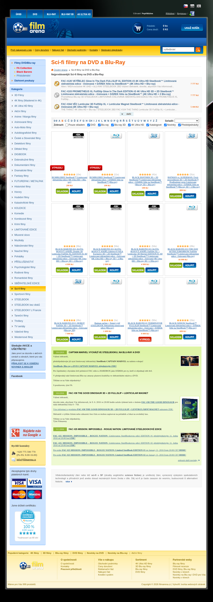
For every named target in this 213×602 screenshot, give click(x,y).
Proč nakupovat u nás (21, 50)
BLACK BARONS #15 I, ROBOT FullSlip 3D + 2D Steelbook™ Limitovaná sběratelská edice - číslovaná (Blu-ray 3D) (69, 326)
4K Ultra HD (136, 124)
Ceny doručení (42, 50)
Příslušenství (23, 75)
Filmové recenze (181, 566)
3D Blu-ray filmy (143, 566)
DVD (91, 124)
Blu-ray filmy (141, 569)
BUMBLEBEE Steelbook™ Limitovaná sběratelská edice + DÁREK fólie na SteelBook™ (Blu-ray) (107, 179)
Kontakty (93, 50)
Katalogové (153, 124)
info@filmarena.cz (26, 459)
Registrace (181, 13)
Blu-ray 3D (118, 124)
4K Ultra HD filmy (143, 563)
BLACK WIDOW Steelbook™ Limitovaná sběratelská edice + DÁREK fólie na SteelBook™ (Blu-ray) (183, 325)
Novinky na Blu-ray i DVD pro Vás (189, 575)
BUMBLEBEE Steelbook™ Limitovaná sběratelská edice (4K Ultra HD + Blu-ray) (69, 179)
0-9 (55, 120)
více (68, 481)
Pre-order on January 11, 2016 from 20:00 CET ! (119, 450)
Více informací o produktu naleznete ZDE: (113, 409)
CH (90, 120)
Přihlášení (170, 13)
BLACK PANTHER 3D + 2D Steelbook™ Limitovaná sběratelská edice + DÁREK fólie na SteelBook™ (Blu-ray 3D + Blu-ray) (145, 181)
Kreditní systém (105, 575)
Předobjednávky (188, 124)
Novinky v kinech (181, 572)
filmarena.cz (165, 584)
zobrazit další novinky (187, 460)
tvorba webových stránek (193, 584)
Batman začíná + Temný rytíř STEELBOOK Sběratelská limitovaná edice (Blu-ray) (107, 325)
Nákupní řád (58, 50)
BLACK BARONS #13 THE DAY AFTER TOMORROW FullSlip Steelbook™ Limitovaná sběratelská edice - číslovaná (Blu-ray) (183, 252)
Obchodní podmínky (77, 50)
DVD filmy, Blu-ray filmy (184, 569)
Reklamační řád (105, 569)
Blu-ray (103, 124)
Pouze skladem (75, 124)
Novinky (170, 124)
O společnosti (67, 563)
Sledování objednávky (112, 50)
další (128, 114)
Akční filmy (136, 553)
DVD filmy (140, 572)
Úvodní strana (60, 70)
